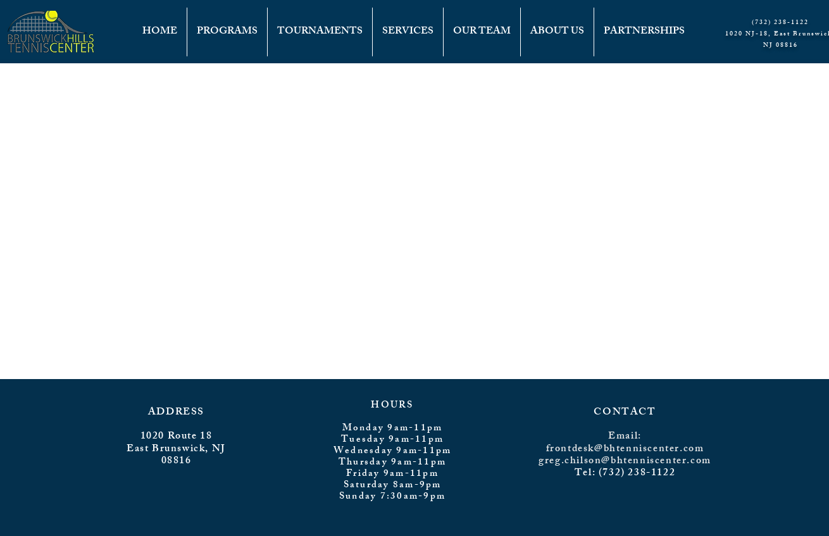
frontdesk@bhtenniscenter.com (625, 449)
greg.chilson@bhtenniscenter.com (625, 461)
